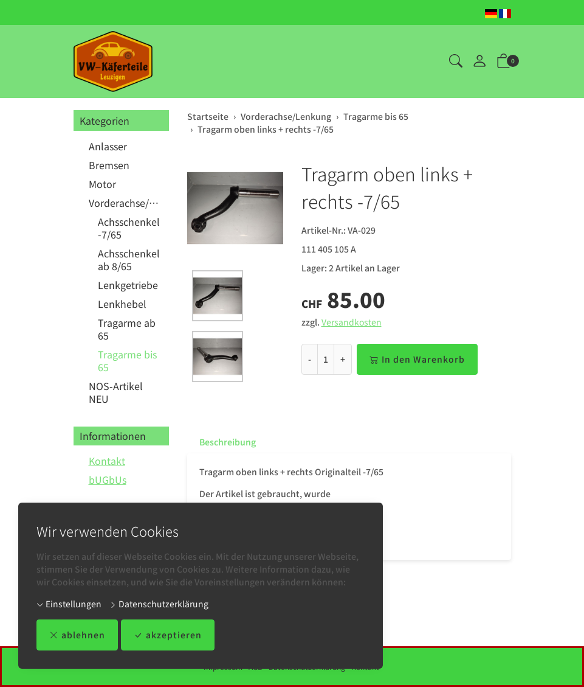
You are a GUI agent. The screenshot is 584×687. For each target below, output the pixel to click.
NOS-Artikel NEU (116, 392)
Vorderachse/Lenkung (126, 202)
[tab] (221, 442)
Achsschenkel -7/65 (129, 228)
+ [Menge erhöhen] (342, 359)
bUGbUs (107, 479)
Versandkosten (351, 322)
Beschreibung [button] (227, 442)
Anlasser (108, 146)
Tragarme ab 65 (127, 329)
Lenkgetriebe (128, 284)
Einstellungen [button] (68, 604)
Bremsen (109, 165)
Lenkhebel (122, 303)
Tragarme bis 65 (127, 360)
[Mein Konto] (479, 61)
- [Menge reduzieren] (309, 359)
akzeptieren (168, 635)
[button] (455, 61)
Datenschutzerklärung (158, 604)
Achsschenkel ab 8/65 (129, 259)
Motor (102, 183)
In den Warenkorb (417, 359)
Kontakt (107, 460)
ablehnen (77, 635)
